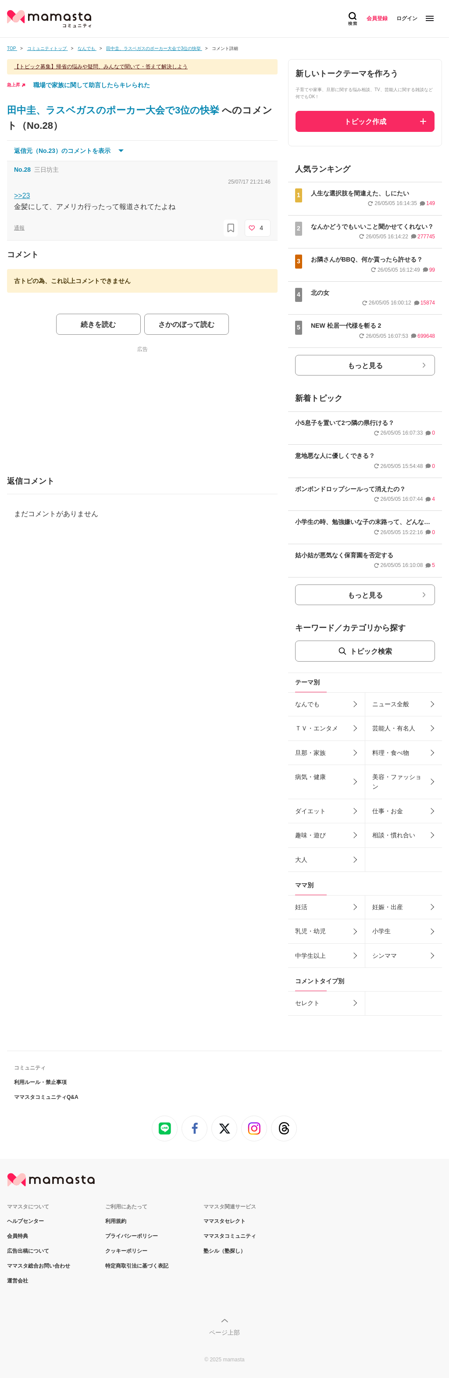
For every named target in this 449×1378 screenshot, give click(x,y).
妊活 (301, 906)
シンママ (384, 955)
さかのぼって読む (186, 324)
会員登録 (377, 18)
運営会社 (17, 1280)
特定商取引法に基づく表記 (136, 1265)
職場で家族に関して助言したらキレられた (91, 85)
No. (22, 169)
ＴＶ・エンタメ (316, 728)
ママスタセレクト (224, 1221)
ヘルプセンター (25, 1221)
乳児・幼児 (310, 931)
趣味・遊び (310, 835)
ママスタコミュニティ (229, 1236)
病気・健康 (310, 776)
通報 (19, 228)
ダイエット (310, 811)
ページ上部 (224, 1332)
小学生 (381, 931)
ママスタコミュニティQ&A (46, 1097)
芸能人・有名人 (393, 728)
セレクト (307, 1002)
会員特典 (17, 1236)
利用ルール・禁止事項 (40, 1082)
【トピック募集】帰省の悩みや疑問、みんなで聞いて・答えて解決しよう (101, 67)
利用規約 (115, 1221)
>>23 (22, 195)
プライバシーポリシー (131, 1236)
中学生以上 (310, 955)
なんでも (307, 704)
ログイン (406, 18)
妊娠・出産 (387, 906)
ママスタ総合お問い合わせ (38, 1265)
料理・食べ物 (390, 752)
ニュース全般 (390, 704)
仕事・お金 (387, 811)
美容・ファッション (396, 781)
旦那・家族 (310, 752)
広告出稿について (28, 1251)
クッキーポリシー (126, 1251)
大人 (301, 859)
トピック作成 (365, 121)
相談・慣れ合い (393, 835)
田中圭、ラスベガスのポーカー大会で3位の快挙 (114, 110)
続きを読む (98, 324)
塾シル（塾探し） (224, 1251)
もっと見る (365, 365)
